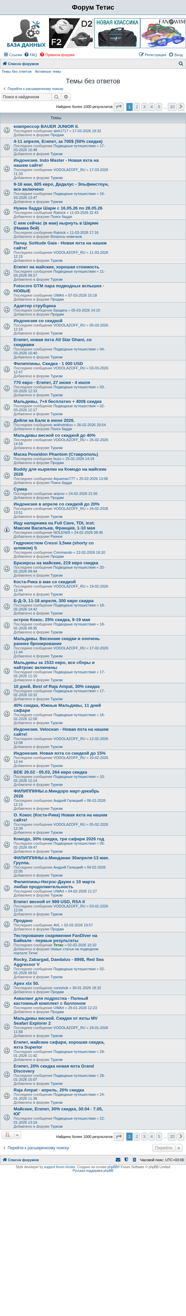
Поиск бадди (61, 217)
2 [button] (137, 106)
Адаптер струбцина (35, 305)
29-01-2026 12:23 (82, 1008)
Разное (56, 536)
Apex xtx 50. (26, 983)
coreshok (60, 988)
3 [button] (144, 106)
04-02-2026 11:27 (82, 891)
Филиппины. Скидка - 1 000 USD (48, 363)
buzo (57, 459)
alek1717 (60, 131)
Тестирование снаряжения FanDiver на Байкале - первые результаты (55, 938)
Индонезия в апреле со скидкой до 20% (56, 504)
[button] (119, 107)
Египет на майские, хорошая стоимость (56, 266)
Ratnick (59, 213)
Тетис (58, 945)
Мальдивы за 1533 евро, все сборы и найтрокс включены (54, 665)
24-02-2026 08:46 (88, 532)
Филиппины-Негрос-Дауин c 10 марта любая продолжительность (54, 884)
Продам (57, 135)
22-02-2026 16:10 (90, 552)
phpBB (112, 1167)
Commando (62, 552)
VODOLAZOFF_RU (69, 170)
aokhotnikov (63, 425)
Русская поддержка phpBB (93, 1171)
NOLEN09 (61, 532)
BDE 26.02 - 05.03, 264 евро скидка (50, 772)
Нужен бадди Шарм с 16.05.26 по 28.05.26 (58, 208)
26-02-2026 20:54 (91, 425)
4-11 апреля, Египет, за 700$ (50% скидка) (58, 141)
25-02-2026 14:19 (79, 459)
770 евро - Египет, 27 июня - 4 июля (52, 382)
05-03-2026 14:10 (85, 310)
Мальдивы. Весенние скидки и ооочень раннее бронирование (57, 641)
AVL (56, 925)
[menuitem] (30, 55)
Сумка (20, 489)
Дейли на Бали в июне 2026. (44, 420)
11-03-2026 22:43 (84, 213)
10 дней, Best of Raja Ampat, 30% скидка (57, 686)
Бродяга (60, 310)
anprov (59, 494)
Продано (23, 920)
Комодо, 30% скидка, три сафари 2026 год (59, 838)
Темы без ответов (16, 71)
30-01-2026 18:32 (86, 988)
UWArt (58, 295)
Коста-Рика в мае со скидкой (45, 581)
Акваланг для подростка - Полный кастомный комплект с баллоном (51, 1001)
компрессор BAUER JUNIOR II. (46, 126)
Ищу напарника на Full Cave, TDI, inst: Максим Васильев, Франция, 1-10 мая (54, 525)
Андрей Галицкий (68, 800)
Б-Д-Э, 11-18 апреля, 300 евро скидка (53, 600)
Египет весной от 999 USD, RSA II (49, 901)
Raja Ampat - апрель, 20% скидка (49, 1089)
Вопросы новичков (66, 236)
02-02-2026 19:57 (78, 925)
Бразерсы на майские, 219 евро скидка (56, 562)
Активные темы (48, 71)
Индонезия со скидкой (38, 320)
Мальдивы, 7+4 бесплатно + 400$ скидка (57, 401)
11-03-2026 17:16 (84, 233)
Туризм (56, 154)
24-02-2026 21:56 (83, 494)
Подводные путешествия (74, 146)
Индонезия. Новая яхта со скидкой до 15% (60, 753)
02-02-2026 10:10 (82, 945)
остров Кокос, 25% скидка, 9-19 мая (52, 619)
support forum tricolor (59, 1167)
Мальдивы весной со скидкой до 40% (54, 435)
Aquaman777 (64, 479)
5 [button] (159, 106)
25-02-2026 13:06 (93, 479)
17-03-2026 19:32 (86, 131)
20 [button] (172, 106)
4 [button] (152, 106)
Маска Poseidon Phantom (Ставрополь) (56, 454)
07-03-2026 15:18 (82, 295)
